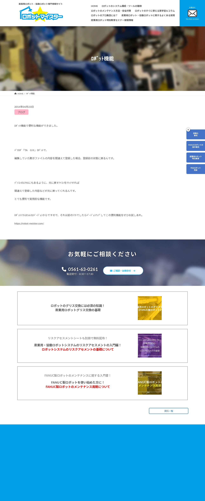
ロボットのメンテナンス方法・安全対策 (91, 457)
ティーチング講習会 (82, 475)
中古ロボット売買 (191, 183)
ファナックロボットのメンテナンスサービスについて (96, 484)
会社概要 (77, 488)
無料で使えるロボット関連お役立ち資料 (151, 452)
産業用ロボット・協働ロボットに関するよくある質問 (149, 458)
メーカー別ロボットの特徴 (85, 480)
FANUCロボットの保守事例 (191, 152)
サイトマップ (139, 473)
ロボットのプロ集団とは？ (85, 466)
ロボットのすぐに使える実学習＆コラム (91, 461)
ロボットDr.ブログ (142, 482)
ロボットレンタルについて (85, 471)
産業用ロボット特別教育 (192, 168)
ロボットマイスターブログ (145, 478)
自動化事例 (191, 136)
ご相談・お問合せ (124, 271)
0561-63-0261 (77, 269)
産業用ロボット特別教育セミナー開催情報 (92, 493)
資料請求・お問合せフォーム (146, 464)
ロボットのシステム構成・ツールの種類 (91, 452)
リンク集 (137, 469)
